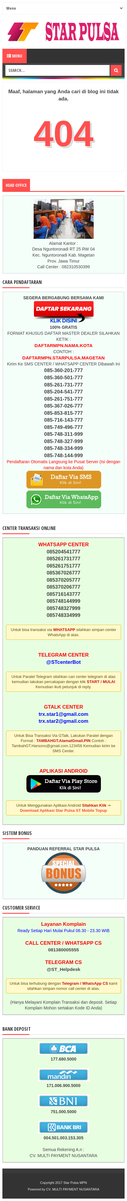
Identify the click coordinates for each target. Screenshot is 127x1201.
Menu (14, 56)
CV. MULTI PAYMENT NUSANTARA (72, 1189)
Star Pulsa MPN (75, 1182)
